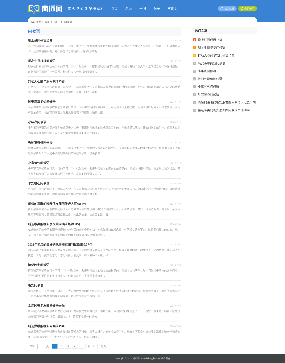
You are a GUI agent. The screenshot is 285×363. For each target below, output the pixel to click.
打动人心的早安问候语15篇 (216, 55)
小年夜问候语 (207, 71)
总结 (128, 8)
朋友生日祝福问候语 (211, 47)
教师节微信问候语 (210, 78)
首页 (114, 8)
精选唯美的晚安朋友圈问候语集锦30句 (224, 110)
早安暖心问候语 (208, 94)
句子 (157, 8)
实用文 (172, 8)
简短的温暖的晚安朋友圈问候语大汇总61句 (227, 102)
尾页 (103, 346)
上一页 (45, 346)
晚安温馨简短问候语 (211, 63)
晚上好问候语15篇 (210, 39)
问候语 (68, 22)
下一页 (91, 346)
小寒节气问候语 (208, 86)
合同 (142, 8)
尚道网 (136, 358)
